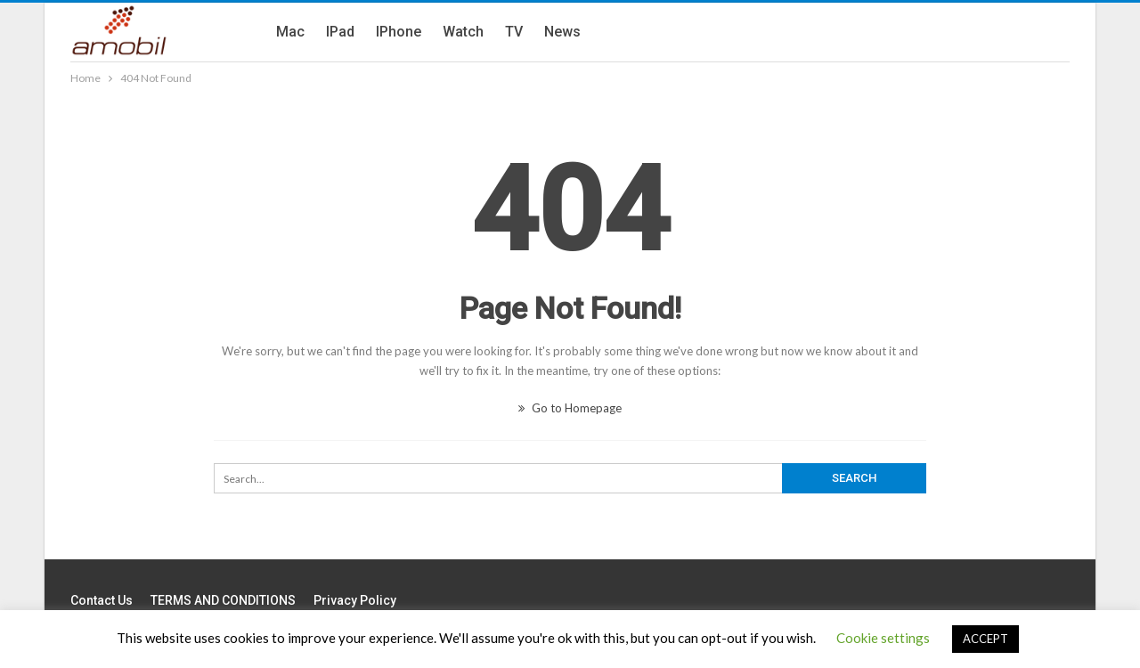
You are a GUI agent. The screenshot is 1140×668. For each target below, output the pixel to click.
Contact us (101, 600)
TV (514, 31)
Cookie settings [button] (883, 638)
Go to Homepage (570, 408)
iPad (340, 31)
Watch (463, 31)
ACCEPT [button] (985, 638)
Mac (290, 31)
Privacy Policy (355, 600)
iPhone (398, 31)
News (562, 31)
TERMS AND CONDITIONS (223, 600)
